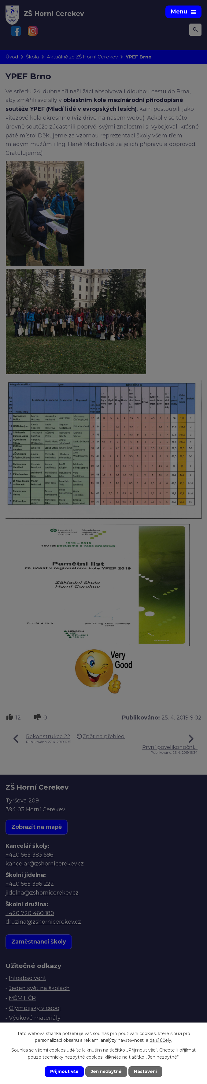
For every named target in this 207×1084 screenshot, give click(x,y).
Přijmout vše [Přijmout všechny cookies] (63, 1071)
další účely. (161, 1040)
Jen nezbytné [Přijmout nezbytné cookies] (106, 1071)
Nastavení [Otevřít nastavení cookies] (146, 1071)
